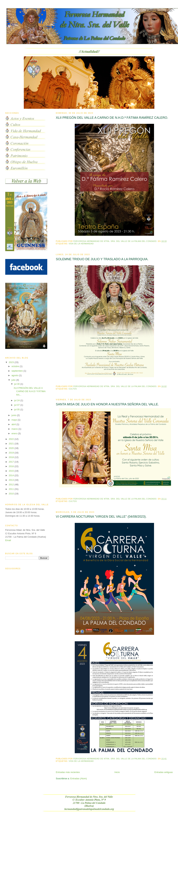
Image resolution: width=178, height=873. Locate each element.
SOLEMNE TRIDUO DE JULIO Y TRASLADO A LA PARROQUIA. (102, 259)
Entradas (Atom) (78, 778)
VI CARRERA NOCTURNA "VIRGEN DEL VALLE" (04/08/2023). (101, 516)
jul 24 (17, 400)
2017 (12, 461)
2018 (12, 457)
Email (8, 540)
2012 (12, 484)
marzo (15, 429)
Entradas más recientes (68, 772)
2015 (12, 471)
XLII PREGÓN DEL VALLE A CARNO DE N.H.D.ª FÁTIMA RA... (30, 391)
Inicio (117, 772)
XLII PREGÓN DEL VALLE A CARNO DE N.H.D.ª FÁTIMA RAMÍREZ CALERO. (112, 117)
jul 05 (17, 409)
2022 (12, 439)
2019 (12, 452)
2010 (12, 493)
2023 (12, 362)
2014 (12, 475)
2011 (12, 489)
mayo (15, 419)
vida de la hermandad (81, 244)
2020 (12, 448)
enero (15, 433)
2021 (12, 443)
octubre (16, 366)
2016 (12, 466)
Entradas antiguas (163, 772)
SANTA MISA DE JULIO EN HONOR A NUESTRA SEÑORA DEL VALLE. (107, 404)
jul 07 (17, 405)
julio (14, 380)
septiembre (17, 371)
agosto (15, 375)
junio (14, 415)
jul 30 (17, 384)
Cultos (73, 389)
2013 (12, 480)
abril (14, 424)
